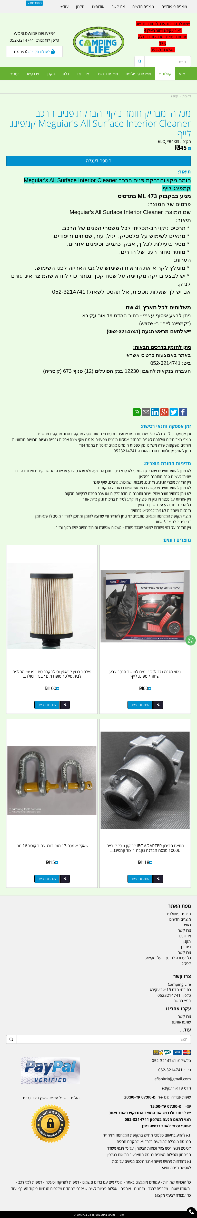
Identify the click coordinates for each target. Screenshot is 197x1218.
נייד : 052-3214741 (174, 1069)
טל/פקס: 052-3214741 (171, 1060)
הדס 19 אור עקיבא (176, 1088)
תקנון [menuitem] (51, 73)
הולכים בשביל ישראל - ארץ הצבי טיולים (51, 1097)
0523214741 (169, 995)
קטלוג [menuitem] (165, 73)
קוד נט (91, 1214)
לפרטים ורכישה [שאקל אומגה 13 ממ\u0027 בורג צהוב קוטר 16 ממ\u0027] (47, 878)
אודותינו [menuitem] (83, 73)
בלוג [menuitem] (66, 73)
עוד (14, 73)
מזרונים (139, 1188)
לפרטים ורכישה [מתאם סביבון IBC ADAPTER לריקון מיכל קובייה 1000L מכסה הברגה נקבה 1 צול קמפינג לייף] (140, 878)
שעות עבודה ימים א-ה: (157, 1097)
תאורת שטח (180, 1188)
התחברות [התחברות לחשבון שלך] (34, 3)
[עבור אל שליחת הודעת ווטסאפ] (190, 640)
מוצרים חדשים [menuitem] (107, 73)
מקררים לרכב (158, 1188)
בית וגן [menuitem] (186, 946)
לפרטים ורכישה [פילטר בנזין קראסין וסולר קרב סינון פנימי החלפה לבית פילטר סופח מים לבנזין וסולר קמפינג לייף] (47, 705)
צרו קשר (184, 1016)
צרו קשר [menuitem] (32, 73)
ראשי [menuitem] (182, 73)
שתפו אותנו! (181, 1022)
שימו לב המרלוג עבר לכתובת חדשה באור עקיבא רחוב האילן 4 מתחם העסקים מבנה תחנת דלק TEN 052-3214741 (163, 36)
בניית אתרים (80, 1214)
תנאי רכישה (182, 1000)
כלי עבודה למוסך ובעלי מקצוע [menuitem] (168, 957)
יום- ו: (150, 1116)
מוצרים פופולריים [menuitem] (138, 73)
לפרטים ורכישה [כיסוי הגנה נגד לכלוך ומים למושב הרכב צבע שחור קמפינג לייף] (140, 705)
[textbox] (162, 37)
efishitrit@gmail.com (172, 1078)
